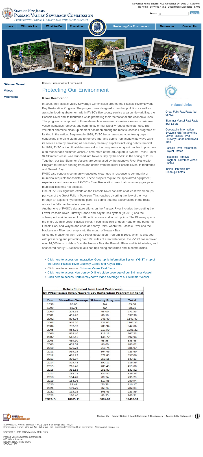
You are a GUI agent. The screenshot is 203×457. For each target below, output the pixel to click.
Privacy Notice (119, 416)
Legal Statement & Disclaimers (146, 416)
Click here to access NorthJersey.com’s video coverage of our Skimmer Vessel (98, 277)
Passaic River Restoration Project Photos (181, 149)
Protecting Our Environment (131, 26)
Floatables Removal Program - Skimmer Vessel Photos (182, 160)
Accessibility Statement (178, 416)
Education (76, 26)
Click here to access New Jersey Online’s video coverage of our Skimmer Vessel (100, 272)
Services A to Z (158, 7)
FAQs (197, 7)
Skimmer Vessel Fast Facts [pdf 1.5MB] (182, 122)
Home (9, 26)
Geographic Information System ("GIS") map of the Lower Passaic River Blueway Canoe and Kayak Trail (182, 136)
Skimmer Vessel (14, 84)
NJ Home (143, 7)
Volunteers (11, 96)
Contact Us (189, 26)
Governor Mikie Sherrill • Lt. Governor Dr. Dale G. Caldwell (166, 3)
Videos (8, 90)
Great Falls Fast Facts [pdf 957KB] (181, 113)
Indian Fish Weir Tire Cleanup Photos (178, 170)
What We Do (54, 26)
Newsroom (167, 26)
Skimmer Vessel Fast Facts (97, 268)
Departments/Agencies (180, 7)
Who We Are (29, 26)
